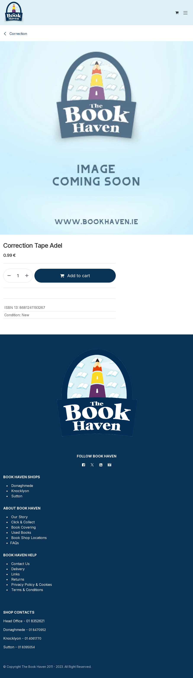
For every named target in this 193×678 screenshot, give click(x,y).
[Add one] (27, 275)
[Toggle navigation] (185, 12)
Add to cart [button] (75, 275)
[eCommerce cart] (176, 12)
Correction (15, 33)
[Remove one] (8, 275)
